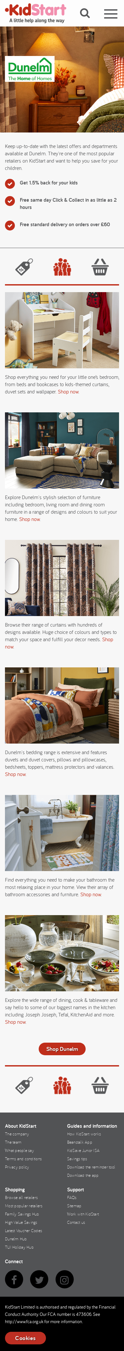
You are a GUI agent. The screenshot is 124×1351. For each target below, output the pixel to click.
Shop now (68, 391)
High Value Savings (21, 1222)
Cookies (25, 1338)
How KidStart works (84, 1133)
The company (17, 1133)
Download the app (83, 1175)
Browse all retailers (21, 1197)
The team (13, 1142)
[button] (89, 21)
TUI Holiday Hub (19, 1247)
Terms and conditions (23, 1158)
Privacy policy (17, 1166)
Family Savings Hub (22, 1214)
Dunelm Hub (16, 1238)
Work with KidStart (83, 1214)
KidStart (39, 13)
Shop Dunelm (62, 1049)
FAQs (72, 1197)
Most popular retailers (24, 1205)
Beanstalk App (79, 1142)
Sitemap (74, 1205)
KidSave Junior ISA (83, 1150)
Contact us (76, 1222)
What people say (19, 1150)
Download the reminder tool (91, 1166)
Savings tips (77, 1158)
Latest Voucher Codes (23, 1230)
